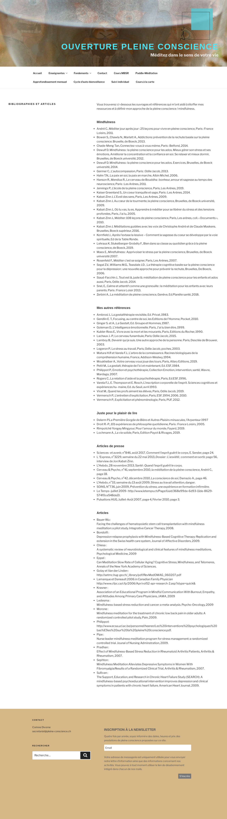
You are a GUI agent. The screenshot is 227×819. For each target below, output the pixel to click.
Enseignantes (58, 73)
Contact (102, 73)
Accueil (37, 73)
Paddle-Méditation (146, 73)
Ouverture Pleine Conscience (139, 46)
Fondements (83, 73)
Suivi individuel (120, 81)
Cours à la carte (145, 81)
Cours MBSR (121, 73)
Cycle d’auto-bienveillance (89, 81)
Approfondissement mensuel (50, 81)
